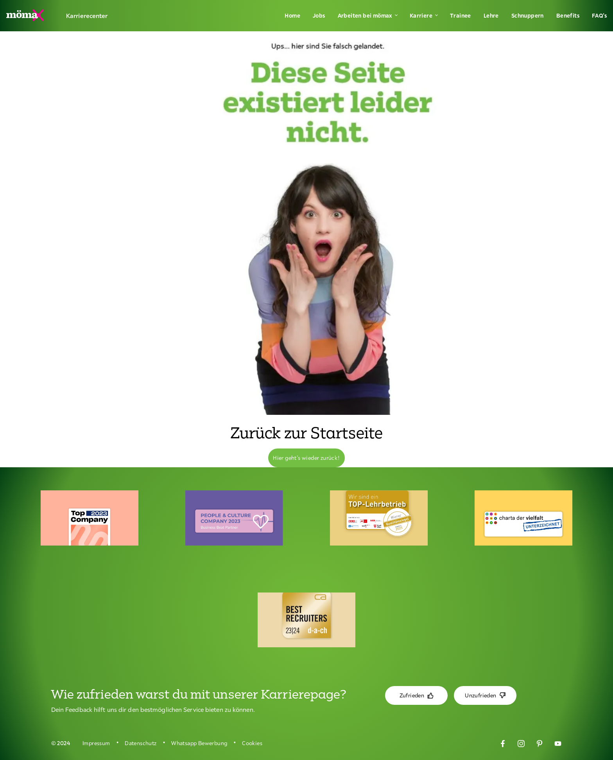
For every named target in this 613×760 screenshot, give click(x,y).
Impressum (96, 743)
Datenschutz (140, 743)
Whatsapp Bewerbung (199, 743)
